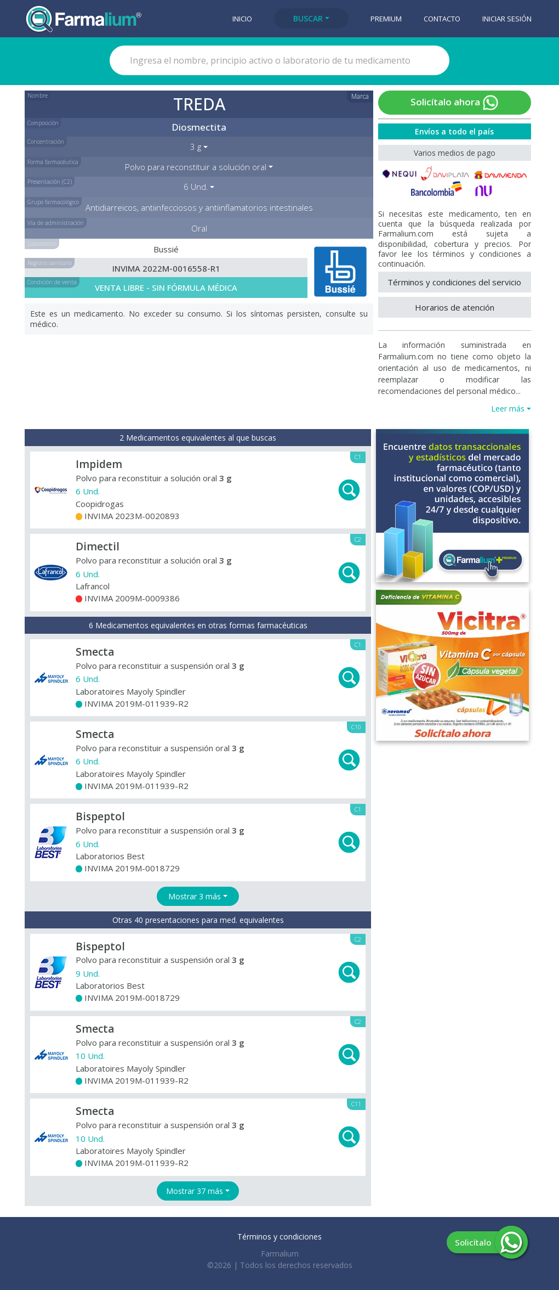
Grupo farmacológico (53, 202)
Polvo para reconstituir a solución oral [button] (195, 166)
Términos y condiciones (279, 1236)
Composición (43, 123)
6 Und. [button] (196, 186)
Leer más (507, 408)
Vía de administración (55, 223)
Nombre (37, 95)
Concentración (45, 141)
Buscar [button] (308, 18)
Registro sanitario (49, 263)
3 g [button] (195, 146)
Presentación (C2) (49, 181)
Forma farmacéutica (52, 162)
